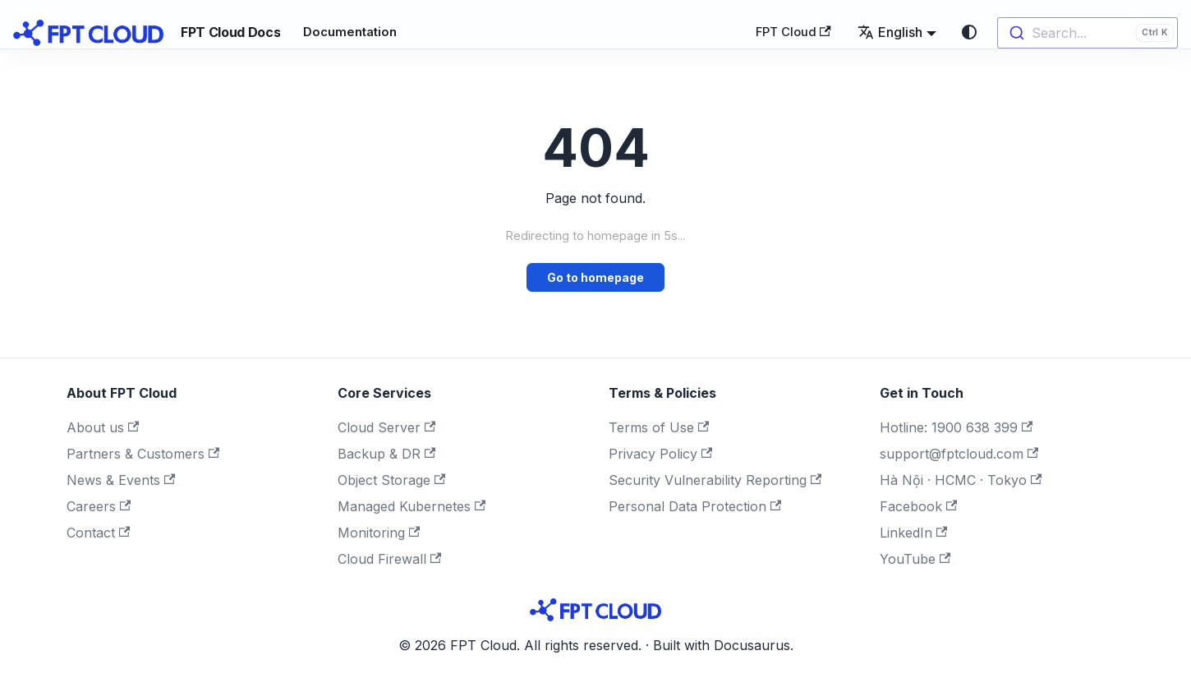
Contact (98, 532)
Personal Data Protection (695, 506)
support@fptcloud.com (959, 453)
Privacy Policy (660, 453)
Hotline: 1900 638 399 (956, 427)
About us (103, 427)
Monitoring (379, 532)
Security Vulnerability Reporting (715, 480)
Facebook (918, 506)
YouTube (915, 559)
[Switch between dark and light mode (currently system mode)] (969, 32)
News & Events (121, 480)
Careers (99, 506)
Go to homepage (595, 277)
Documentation (350, 32)
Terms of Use (659, 427)
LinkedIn (913, 532)
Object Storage (391, 480)
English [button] (890, 32)
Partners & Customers (143, 453)
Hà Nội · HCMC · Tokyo (961, 480)
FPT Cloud (793, 32)
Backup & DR (386, 453)
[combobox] (1087, 32)
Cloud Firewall (389, 559)
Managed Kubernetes (411, 506)
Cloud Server (386, 427)
